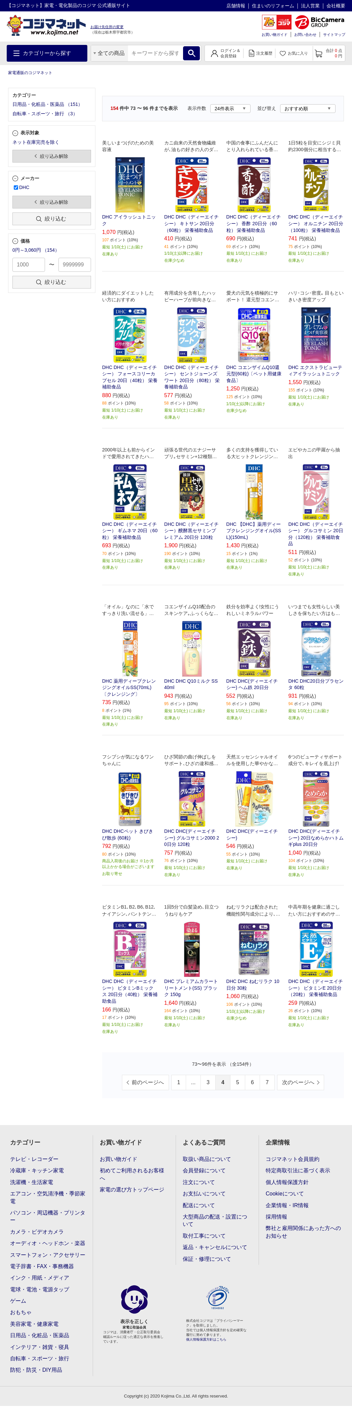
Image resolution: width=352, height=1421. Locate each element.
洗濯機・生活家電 (31, 1182)
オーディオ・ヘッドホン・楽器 (47, 1243)
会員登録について (204, 1170)
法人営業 (310, 5)
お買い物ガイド (275, 35)
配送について (199, 1205)
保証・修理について (207, 1259)
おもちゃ (21, 1312)
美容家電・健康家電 (34, 1324)
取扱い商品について (207, 1159)
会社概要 (335, 5)
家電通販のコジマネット (30, 72)
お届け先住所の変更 (107, 27)
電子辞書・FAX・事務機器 (42, 1266)
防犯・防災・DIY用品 (36, 1370)
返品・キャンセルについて (215, 1247)
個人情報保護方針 (287, 1182)
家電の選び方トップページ (132, 1189)
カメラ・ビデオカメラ (37, 1232)
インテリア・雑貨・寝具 (39, 1347)
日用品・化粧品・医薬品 (39, 1335)
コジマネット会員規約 (292, 1159)
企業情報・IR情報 (287, 1205)
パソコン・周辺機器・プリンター (47, 1216)
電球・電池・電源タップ (39, 1289)
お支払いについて (204, 1193)
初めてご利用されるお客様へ (132, 1174)
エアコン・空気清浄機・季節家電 (47, 1197)
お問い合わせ (305, 35)
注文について (199, 1182)
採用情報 (276, 1217)
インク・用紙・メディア (39, 1278)
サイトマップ (334, 35)
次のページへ (298, 1082)
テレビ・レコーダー (34, 1159)
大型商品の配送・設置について (215, 1220)
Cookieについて (285, 1193)
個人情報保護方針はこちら (206, 1339)
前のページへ (148, 1082)
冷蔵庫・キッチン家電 (37, 1170)
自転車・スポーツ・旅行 (39, 1358)
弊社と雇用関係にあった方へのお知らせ (303, 1231)
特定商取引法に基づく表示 (298, 1170)
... (193, 1082)
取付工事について (204, 1236)
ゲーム (18, 1301)
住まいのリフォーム (273, 5)
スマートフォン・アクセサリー (47, 1255)
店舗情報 (235, 5)
